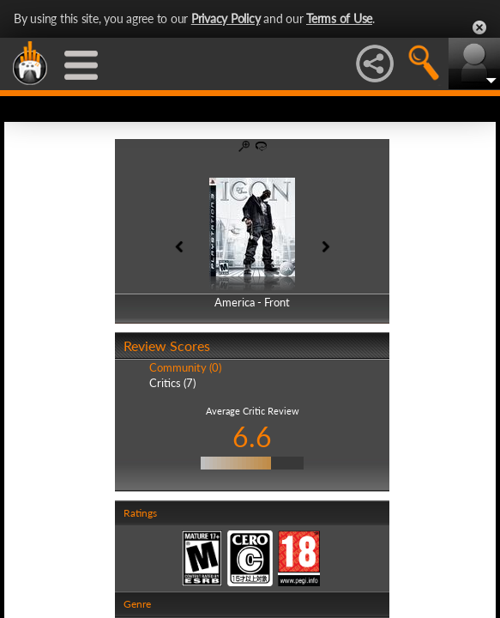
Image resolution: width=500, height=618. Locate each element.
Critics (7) (172, 383)
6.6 (252, 436)
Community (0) (185, 367)
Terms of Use (339, 18)
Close (479, 27)
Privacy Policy (226, 18)
